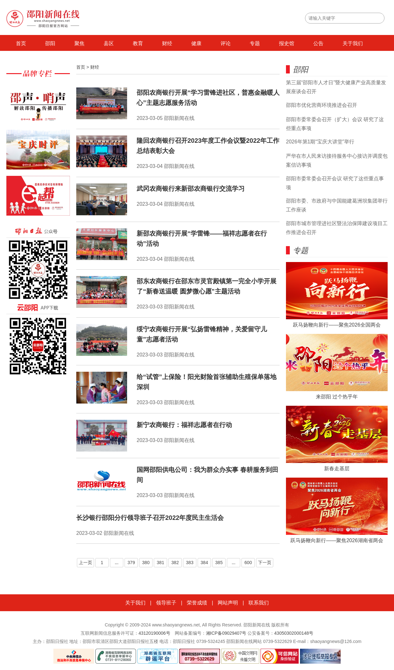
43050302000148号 (293, 633)
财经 (167, 43)
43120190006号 (154, 633)
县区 (109, 43)
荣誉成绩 (197, 602)
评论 (226, 43)
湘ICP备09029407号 (226, 633)
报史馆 (286, 43)
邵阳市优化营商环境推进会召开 (321, 105)
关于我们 (353, 43)
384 (204, 562)
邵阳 (50, 43)
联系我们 (258, 602)
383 (189, 562)
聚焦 (79, 43)
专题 (255, 43)
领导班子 (166, 602)
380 (145, 562)
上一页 (85, 562)
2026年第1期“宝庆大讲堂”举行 (320, 141)
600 (248, 562)
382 (175, 562)
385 (218, 562)
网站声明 (228, 602)
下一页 (264, 562)
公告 (318, 43)
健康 (196, 43)
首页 (21, 43)
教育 (138, 43)
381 (160, 562)
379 (131, 562)
